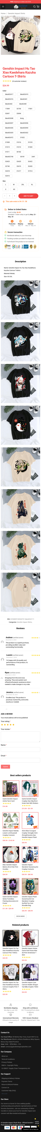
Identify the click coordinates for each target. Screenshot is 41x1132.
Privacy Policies (7, 1062)
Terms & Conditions (8, 1059)
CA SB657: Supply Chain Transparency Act (16, 1068)
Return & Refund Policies (10, 1084)
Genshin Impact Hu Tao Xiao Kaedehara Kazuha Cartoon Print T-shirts (11, 950)
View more (20, 916)
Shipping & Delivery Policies (11, 1078)
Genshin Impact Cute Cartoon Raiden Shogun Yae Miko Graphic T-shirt (30, 985)
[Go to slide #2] (17, 60)
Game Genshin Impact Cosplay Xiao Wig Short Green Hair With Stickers (30, 801)
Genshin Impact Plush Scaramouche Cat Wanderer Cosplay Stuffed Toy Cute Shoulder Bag (29, 901)
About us (5, 1056)
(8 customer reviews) (19, 81)
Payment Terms (7, 1081)
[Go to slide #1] (6, 60)
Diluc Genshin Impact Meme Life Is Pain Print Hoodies (10, 867)
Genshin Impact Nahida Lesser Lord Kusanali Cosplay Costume (11, 833)
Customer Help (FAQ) (9, 1090)
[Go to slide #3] (29, 60)
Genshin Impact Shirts (16, 13)
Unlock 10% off (37, 1122)
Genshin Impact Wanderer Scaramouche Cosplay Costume (30, 867)
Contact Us (5, 1087)
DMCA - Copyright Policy (10, 1065)
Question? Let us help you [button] (30, 1129)
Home (3, 13)
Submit (5, 767)
